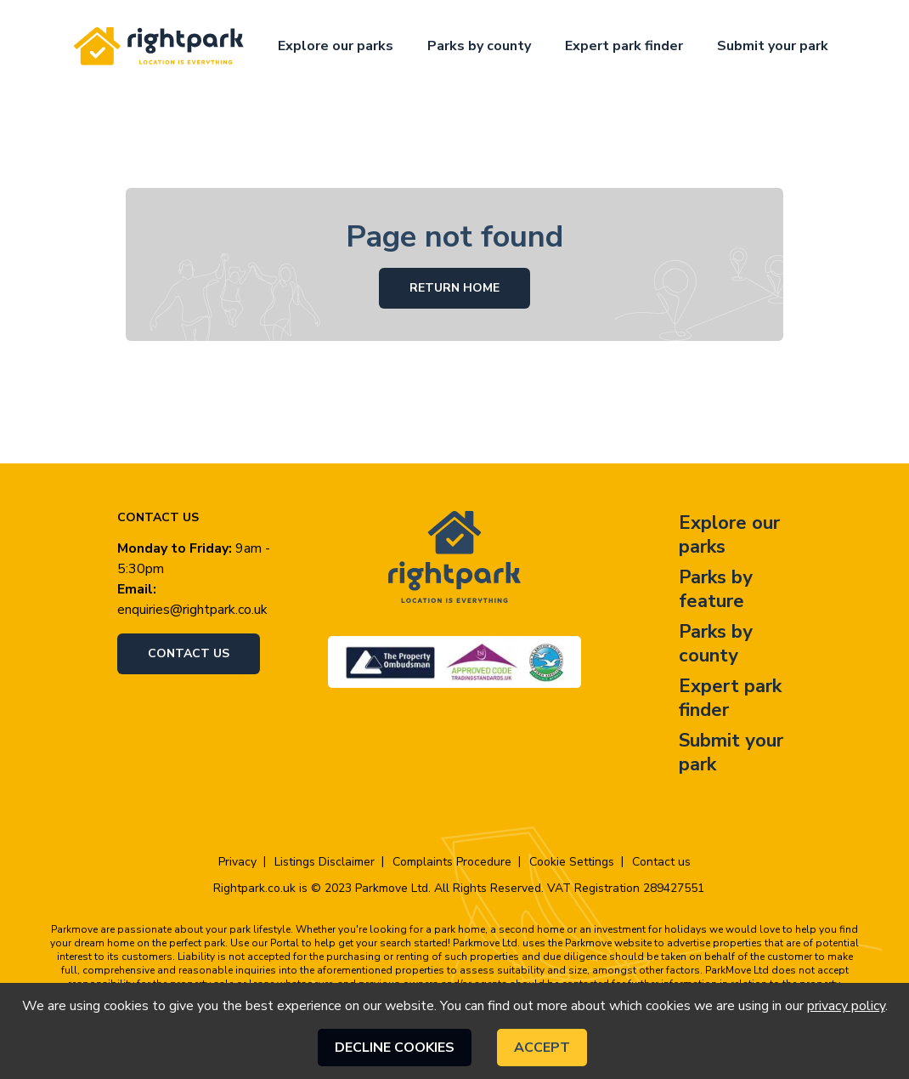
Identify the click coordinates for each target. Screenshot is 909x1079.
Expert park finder (624, 46)
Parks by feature (716, 589)
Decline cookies (394, 1047)
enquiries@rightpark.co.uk (192, 609)
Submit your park (772, 46)
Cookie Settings (571, 862)
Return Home (454, 288)
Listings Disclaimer (324, 862)
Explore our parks (335, 46)
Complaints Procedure (451, 862)
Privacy (237, 862)
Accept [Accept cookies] (542, 1047)
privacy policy (846, 1006)
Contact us (188, 653)
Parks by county (479, 46)
